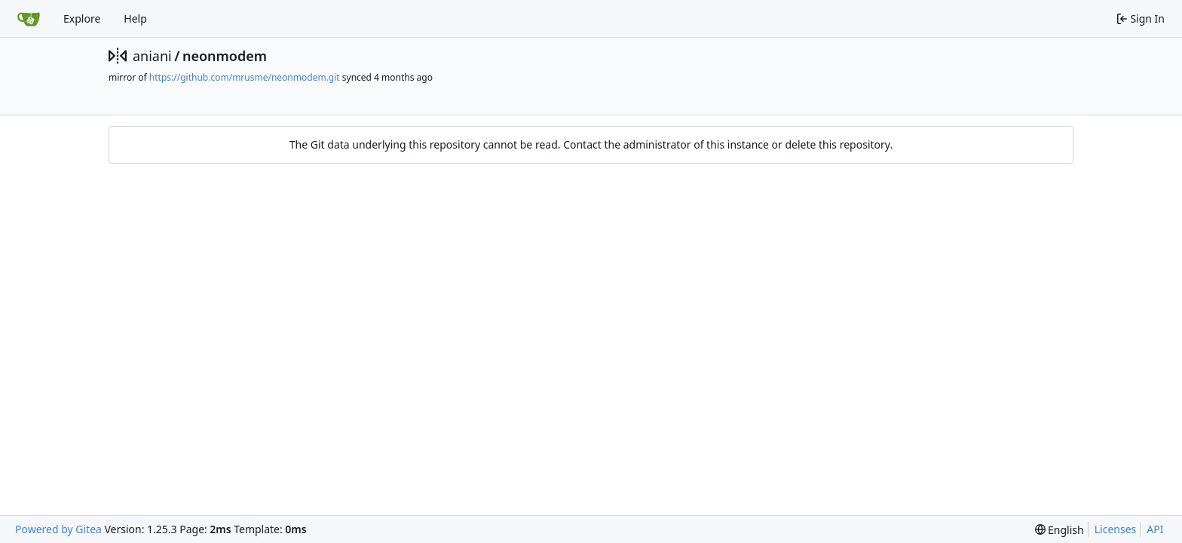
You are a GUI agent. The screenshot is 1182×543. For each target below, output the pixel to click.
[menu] (1059, 530)
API (1155, 529)
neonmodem (224, 55)
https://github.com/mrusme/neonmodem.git (244, 77)
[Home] (29, 18)
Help (135, 18)
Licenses (1116, 529)
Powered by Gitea (58, 529)
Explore (81, 18)
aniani (152, 55)
